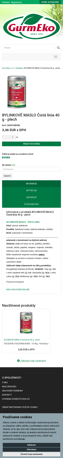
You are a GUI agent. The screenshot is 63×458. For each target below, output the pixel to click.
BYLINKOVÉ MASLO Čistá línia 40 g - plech (22, 340)
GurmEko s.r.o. (8, 68)
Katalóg (19, 68)
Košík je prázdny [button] (50, 2)
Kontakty (7, 395)
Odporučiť (31, 197)
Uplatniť (7, 176)
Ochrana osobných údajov (16, 399)
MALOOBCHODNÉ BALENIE (18, 289)
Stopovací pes (31, 204)
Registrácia (16, 2)
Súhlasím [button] (31, 445)
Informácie (31, 184)
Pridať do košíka (31, 144)
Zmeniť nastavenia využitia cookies (20, 407)
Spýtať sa (31, 190)
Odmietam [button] (31, 449)
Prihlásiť (6, 2)
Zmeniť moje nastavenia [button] (31, 454)
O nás (5, 382)
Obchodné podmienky (12, 391)
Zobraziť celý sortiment (31, 360)
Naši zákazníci (9, 387)
